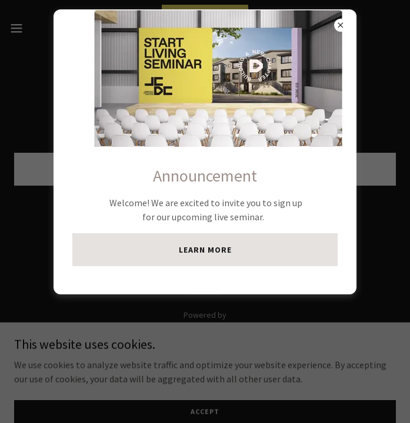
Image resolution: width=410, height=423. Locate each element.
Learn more (205, 249)
